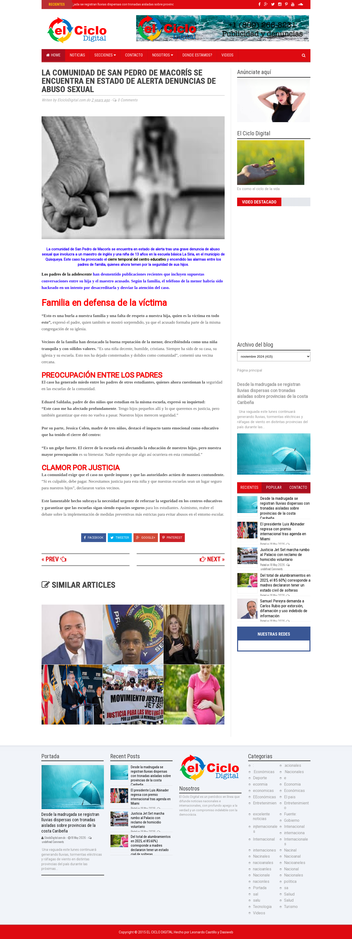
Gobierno (291, 820)
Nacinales (261, 856)
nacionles (261, 881)
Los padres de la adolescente (67, 274)
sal (255, 894)
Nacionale (261, 875)
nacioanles (262, 869)
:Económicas (264, 771)
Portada (259, 888)
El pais (290, 797)
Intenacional (294, 826)
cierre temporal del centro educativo (137, 259)
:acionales (292, 765)
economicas (263, 790)
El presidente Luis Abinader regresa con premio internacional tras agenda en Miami (283, 531)
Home (53, 55)
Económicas (294, 790)
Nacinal (290, 850)
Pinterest (172, 537)
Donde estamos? (197, 55)
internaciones (264, 850)
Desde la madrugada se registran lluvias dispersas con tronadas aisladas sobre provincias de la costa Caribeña (128, 4)
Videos (227, 55)
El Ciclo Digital (160, 932)
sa (286, 888)
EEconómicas (264, 797)
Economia (292, 784)
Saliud (289, 894)
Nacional (291, 869)
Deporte (260, 778)
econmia (260, 784)
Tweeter (119, 537)
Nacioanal (292, 856)
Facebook (93, 537)
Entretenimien (264, 803)
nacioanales (263, 862)
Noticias (77, 55)
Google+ (145, 537)
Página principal (249, 370)
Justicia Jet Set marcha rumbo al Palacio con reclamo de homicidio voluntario (284, 554)
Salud (289, 900)
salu (256, 900)
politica (290, 881)
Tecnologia (262, 906)
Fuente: (290, 814)
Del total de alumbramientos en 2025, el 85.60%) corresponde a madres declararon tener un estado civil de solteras (285, 583)
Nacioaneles (294, 862)
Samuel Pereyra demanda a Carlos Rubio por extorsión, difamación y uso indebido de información (283, 608)
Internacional (264, 839)
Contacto (134, 55)
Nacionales (293, 875)
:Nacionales (294, 771)
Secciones (105, 55)
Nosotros (162, 55)
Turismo (291, 906)
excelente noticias (261, 816)
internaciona (294, 833)
